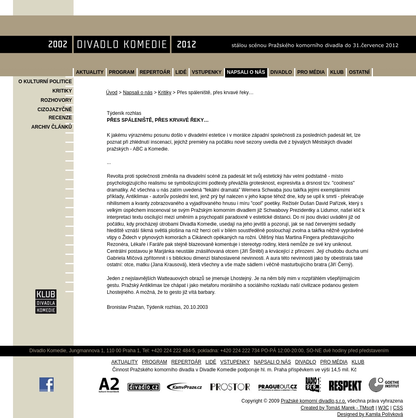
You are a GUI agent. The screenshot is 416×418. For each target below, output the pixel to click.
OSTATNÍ (359, 72)
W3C (383, 408)
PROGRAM (121, 72)
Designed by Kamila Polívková (370, 414)
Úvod (111, 92)
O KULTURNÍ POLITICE (45, 81)
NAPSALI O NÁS (246, 72)
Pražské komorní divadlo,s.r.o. (313, 401)
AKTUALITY (90, 72)
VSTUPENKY (206, 72)
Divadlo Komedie (39, 19)
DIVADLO (281, 72)
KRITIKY (62, 91)
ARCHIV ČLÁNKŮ (51, 127)
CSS (398, 408)
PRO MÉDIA (311, 72)
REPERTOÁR (155, 72)
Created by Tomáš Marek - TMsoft (337, 408)
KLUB (337, 72)
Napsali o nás (138, 92)
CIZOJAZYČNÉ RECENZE (54, 114)
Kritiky (164, 92)
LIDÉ (181, 72)
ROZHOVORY (56, 100)
